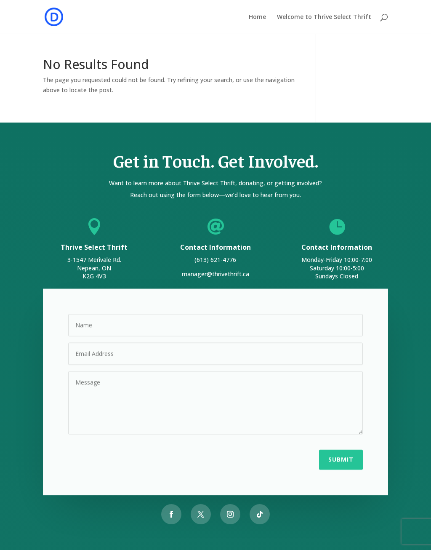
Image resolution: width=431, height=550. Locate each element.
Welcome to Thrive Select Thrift (324, 17)
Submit (341, 458)
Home (257, 17)
